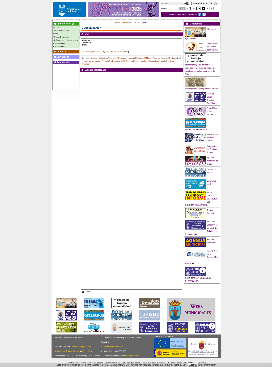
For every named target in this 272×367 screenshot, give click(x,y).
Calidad (94, 58)
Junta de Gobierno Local (64, 31)
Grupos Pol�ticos (61, 37)
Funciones (86, 52)
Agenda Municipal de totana (212, 161)
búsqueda (191, 14)
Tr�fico (170, 61)
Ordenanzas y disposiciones (65, 40)
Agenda (106, 52)
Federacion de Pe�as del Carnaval (212, 47)
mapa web (181, 14)
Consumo (122, 58)
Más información (207, 365)
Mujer (148, 58)
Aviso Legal (60, 351)
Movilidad (140, 58)
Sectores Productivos (150, 61)
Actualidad (96, 52)
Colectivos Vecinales (108, 58)
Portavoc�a (174, 58)
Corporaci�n (59, 43)
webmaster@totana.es (81, 346)
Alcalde (56, 27)
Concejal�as (59, 46)
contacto (171, 14)
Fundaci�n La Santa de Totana (212, 149)
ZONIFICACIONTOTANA (196, 129)
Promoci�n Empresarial (111, 61)
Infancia (131, 58)
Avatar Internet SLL (133, 356)
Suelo (163, 61)
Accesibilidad (73, 351)
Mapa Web (87, 351)
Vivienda (85, 64)
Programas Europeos (91, 61)
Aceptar (193, 365)
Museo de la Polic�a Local (212, 137)
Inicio (117, 22)
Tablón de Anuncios (119, 52)
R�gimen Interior (131, 61)
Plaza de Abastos (160, 58)
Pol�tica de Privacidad (114, 346)
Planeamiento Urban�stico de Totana (201, 89)
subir (86, 292)
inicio (164, 14)
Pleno (55, 34)
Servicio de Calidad (130, 22)
